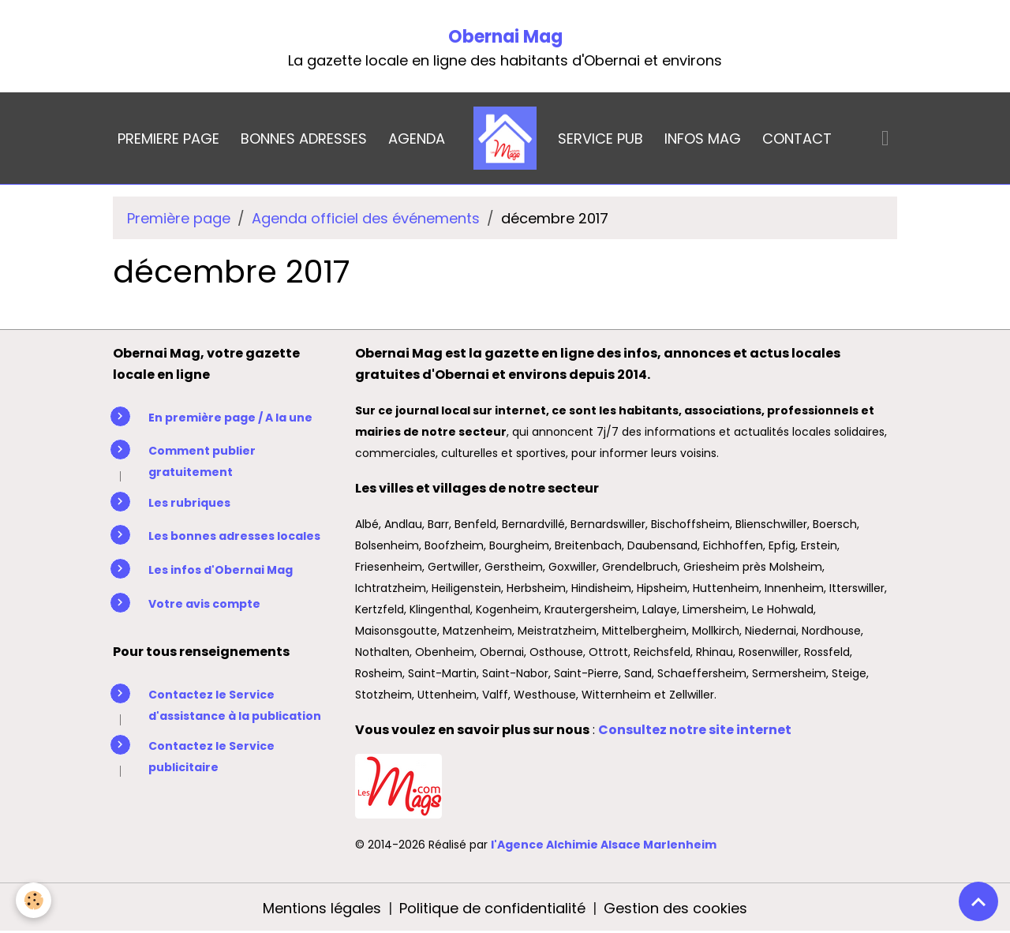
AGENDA (416, 138)
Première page (178, 218)
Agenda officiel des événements (366, 218)
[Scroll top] (978, 901)
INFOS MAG (702, 138)
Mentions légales (322, 908)
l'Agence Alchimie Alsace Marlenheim (603, 844)
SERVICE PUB (600, 138)
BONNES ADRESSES (304, 138)
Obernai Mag (505, 36)
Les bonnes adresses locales (234, 536)
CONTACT (797, 138)
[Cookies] (33, 900)
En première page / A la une (230, 417)
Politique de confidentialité (492, 908)
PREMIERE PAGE (168, 138)
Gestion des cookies (675, 908)
